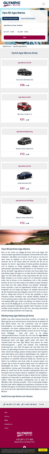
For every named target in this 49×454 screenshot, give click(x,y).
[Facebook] (24, 447)
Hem (6, 412)
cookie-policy (31, 452)
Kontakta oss (8, 424)
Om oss (7, 416)
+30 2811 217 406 (11, 404)
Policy (6, 428)
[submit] (24, 37)
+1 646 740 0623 (29, 404)
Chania (21, 252)
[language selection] (42, 404)
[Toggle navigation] (43, 4)
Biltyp (6, 420)
